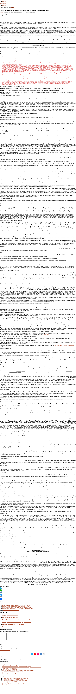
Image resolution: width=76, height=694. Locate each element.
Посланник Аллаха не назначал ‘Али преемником (13, 624)
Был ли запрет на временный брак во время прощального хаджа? (15, 688)
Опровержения (13, 610)
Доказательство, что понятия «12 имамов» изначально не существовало (16, 605)
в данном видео (13, 57)
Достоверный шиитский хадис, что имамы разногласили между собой (16, 607)
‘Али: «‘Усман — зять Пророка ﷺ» (9, 669)
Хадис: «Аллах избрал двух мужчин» (9, 674)
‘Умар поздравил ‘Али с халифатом (10, 615)
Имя (1, 643)
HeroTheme (7, 693)
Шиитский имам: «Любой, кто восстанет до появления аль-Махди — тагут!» (17, 608)
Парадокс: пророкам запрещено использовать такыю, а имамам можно (17, 626)
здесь (62, 493)
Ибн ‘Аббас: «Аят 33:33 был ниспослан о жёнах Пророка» (14, 689)
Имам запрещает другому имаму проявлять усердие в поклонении (16, 622)
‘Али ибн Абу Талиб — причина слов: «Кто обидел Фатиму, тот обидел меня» (18, 672)
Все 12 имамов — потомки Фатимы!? (10, 617)
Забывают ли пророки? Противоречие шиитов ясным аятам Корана (15, 679)
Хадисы (8, 610)
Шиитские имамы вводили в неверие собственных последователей (15, 606)
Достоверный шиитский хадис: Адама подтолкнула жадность (14, 675)
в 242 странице (47, 334)
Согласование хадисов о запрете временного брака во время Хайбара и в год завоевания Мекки (21, 668)
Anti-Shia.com (3, 3)
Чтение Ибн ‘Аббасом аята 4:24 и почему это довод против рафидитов (16, 667)
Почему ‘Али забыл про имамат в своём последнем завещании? (16, 619)
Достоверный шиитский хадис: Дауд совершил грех (12, 673)
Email (1, 645)
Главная (4, 1)
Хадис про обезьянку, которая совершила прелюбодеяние (13, 666)
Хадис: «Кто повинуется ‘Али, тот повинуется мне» (12, 680)
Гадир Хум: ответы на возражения (9, 665)
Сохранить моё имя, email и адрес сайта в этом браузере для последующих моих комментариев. (20, 650)
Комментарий (3, 641)
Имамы (17, 610)
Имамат (1, 12)
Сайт (1, 647)
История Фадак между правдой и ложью (10, 686)
